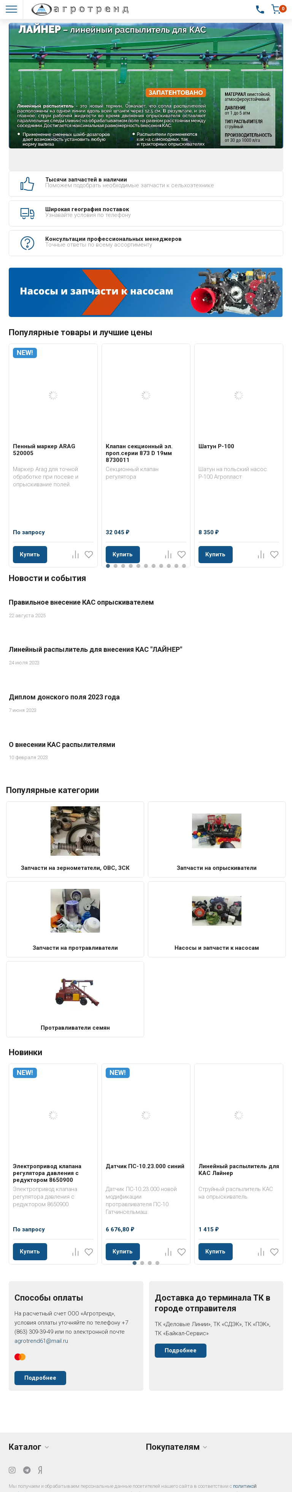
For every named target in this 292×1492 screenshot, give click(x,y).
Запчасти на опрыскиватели (217, 868)
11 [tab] (184, 566)
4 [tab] (154, 139)
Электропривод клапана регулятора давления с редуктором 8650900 (47, 1173)
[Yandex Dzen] (40, 1470)
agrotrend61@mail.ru (41, 1341)
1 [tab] (131, 139)
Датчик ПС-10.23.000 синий (145, 1166)
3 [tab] (147, 139)
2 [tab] (139, 139)
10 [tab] (176, 566)
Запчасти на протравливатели (75, 947)
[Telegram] (26, 1470)
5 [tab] (138, 566)
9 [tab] (169, 566)
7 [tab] (153, 566)
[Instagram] (12, 1470)
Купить (30, 554)
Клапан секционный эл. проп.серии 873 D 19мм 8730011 (139, 453)
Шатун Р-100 (216, 446)
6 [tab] (146, 566)
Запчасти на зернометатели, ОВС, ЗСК (75, 868)
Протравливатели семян (75, 1027)
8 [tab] (161, 566)
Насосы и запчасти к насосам (217, 947)
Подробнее (40, 1377)
